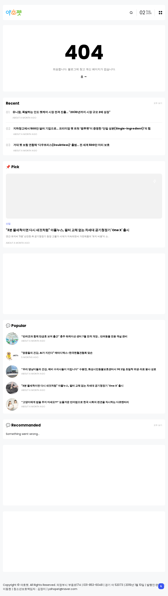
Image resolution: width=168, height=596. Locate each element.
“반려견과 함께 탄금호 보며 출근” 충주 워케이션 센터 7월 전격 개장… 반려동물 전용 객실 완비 (74, 336)
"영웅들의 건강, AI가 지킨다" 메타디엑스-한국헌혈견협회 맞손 (57, 353)
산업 (8, 223)
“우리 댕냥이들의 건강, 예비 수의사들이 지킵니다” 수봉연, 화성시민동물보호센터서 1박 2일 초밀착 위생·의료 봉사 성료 (88, 369)
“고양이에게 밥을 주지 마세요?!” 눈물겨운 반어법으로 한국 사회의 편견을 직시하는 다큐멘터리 (75, 402)
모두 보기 (158, 103)
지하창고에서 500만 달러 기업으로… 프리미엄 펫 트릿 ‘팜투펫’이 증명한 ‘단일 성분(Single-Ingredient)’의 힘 (82, 128)
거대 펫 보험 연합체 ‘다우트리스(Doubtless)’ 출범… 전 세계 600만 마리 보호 (61, 145)
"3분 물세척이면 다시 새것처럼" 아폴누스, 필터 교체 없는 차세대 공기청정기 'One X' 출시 (67, 230)
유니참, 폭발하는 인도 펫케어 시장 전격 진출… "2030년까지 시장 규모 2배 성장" (62, 112)
